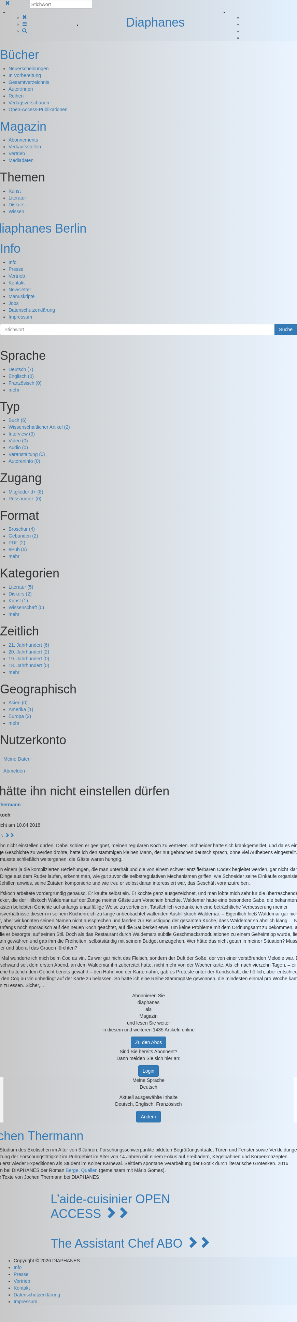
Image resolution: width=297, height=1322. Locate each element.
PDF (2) (17, 542)
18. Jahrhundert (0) (29, 665)
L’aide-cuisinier (91, 1199)
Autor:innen (21, 89)
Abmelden (14, 771)
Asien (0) (18, 702)
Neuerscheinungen (29, 68)
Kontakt (17, 282)
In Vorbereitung (25, 75)
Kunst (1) (18, 600)
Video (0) (18, 440)
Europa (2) (20, 716)
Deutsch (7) (21, 369)
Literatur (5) (21, 587)
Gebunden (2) (23, 536)
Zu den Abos (148, 1042)
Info (10, 248)
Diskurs (17, 204)
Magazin (23, 126)
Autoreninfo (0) (24, 461)
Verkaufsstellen (25, 146)
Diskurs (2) (20, 594)
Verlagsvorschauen (29, 102)
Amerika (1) (21, 709)
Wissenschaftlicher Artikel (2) (39, 427)
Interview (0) (22, 434)
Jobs (14, 303)
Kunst (15, 191)
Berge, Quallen (81, 1170)
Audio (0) (18, 447)
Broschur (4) (22, 529)
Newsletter (20, 289)
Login (148, 1071)
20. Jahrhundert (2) (29, 652)
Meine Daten (16, 759)
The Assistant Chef (102, 1243)
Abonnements (23, 140)
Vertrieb (17, 153)
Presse (16, 269)
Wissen (16, 211)
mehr (14, 390)
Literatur (17, 198)
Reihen (16, 96)
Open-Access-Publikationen (38, 109)
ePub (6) (18, 549)
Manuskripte (21, 296)
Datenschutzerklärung (32, 310)
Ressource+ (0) (25, 498)
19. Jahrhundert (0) (29, 658)
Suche (286, 329)
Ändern (148, 1116)
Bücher (19, 55)
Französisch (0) (25, 383)
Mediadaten (21, 160)
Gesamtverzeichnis (29, 82)
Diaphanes (155, 22)
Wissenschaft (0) (26, 607)
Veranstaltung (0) (27, 454)
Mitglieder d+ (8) (26, 492)
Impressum (20, 317)
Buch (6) (18, 420)
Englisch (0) (21, 376)
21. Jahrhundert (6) (29, 645)
